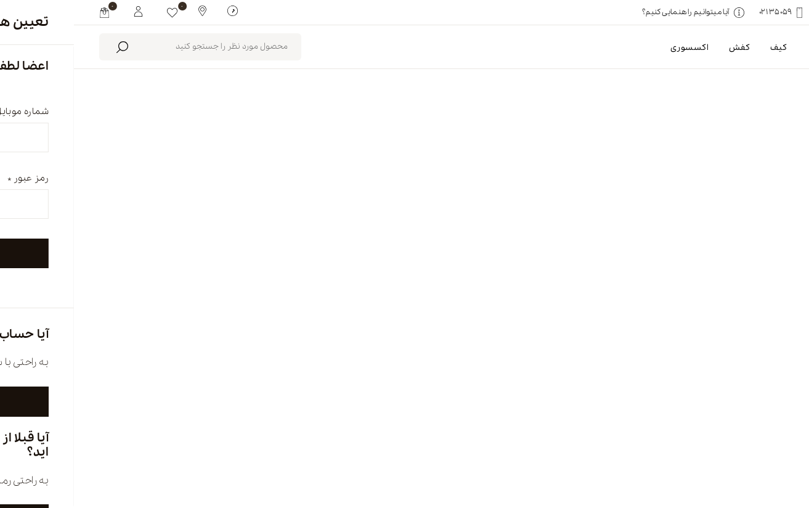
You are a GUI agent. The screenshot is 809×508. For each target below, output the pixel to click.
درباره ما (593, 457)
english (715, 457)
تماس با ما (327, 457)
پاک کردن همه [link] (559, 188)
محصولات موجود (337, 135)
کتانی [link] (757, 188)
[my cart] (30, 12)
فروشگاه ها (463, 457)
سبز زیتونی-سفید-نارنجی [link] (661, 188)
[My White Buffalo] (64, 10)
